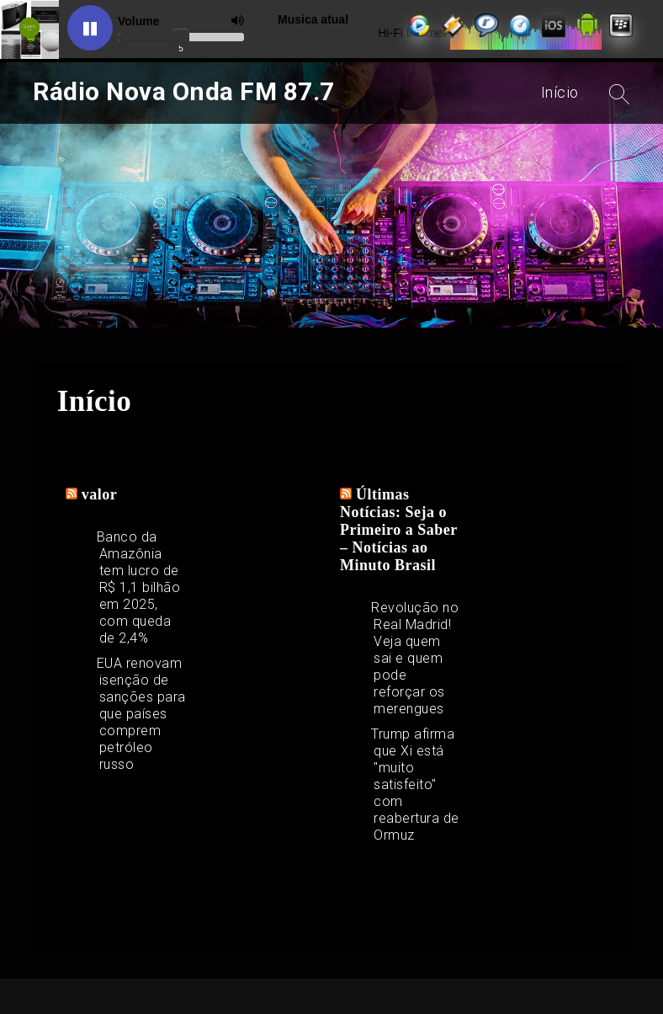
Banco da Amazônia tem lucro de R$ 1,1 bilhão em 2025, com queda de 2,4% (139, 587)
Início (560, 92)
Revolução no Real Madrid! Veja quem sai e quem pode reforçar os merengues (415, 658)
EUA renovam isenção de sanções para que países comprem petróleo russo (141, 713)
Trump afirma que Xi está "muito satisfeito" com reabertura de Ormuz (415, 784)
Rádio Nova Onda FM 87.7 (184, 91)
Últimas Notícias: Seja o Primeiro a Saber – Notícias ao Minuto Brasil (398, 530)
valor (100, 494)
